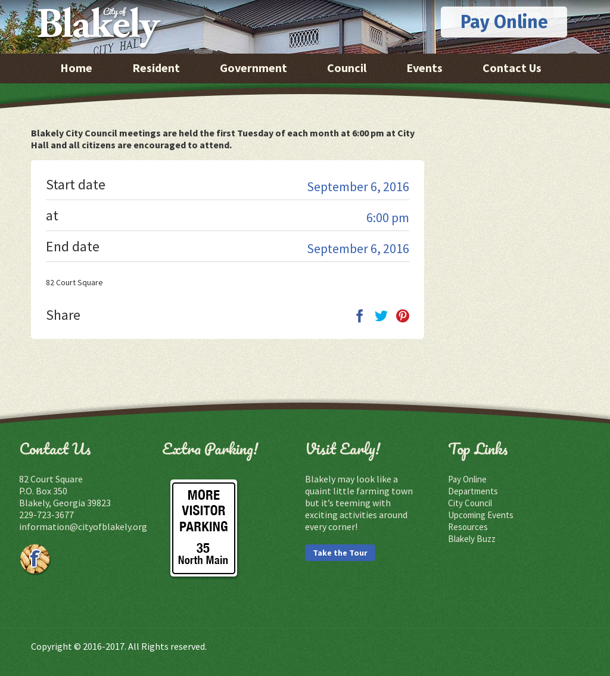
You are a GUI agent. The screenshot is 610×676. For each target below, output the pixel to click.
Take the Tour (340, 552)
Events (424, 67)
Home (76, 67)
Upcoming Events (480, 515)
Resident (156, 67)
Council (346, 67)
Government (253, 67)
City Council (470, 503)
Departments (473, 491)
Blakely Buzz (472, 538)
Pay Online (504, 22)
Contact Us (512, 67)
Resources (468, 526)
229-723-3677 (46, 515)
